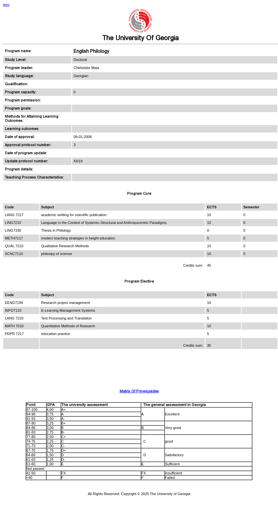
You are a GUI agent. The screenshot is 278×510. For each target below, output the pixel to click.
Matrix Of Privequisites (139, 391)
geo (6, 5)
